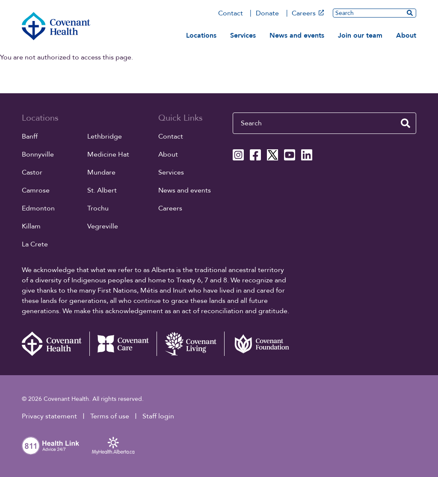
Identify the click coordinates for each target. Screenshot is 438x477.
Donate (267, 13)
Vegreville (102, 226)
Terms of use (109, 416)
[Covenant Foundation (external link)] (258, 344)
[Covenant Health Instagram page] (238, 154)
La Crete (35, 244)
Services (243, 35)
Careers (308, 13)
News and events (296, 35)
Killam (31, 226)
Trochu (98, 208)
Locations (201, 35)
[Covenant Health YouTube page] (289, 154)
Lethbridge (104, 136)
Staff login (158, 416)
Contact (230, 13)
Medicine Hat (108, 154)
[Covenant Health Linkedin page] (306, 154)
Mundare (101, 172)
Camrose (36, 190)
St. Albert (102, 190)
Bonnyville (38, 154)
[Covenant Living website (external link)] (190, 344)
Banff (30, 136)
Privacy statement (49, 416)
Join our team (360, 35)
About (406, 35)
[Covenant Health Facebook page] (255, 154)
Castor (32, 172)
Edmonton (38, 208)
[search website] (409, 13)
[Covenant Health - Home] (55, 344)
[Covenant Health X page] (272, 154)
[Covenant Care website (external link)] (123, 344)
